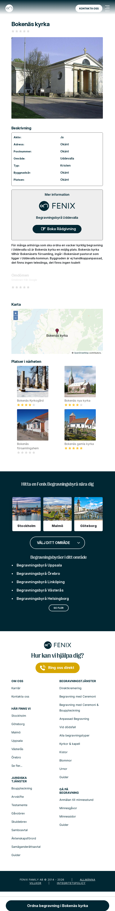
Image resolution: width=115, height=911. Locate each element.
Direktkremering (70, 688)
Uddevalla (67, 158)
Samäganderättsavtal (26, 846)
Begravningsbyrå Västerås (40, 590)
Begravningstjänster (77, 681)
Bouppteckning (21, 788)
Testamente (19, 805)
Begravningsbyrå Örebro (38, 573)
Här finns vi (21, 708)
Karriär (15, 688)
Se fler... (16, 765)
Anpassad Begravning (74, 719)
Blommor (65, 760)
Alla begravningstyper (74, 735)
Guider (63, 777)
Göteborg (18, 724)
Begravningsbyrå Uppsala (39, 565)
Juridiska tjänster (19, 779)
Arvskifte (17, 796)
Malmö (16, 732)
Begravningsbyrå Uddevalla (57, 217)
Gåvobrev (18, 813)
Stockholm (18, 715)
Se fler (59, 607)
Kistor (63, 752)
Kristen (65, 165)
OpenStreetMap (81, 353)
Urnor (63, 769)
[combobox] (57, 542)
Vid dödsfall (67, 727)
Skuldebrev (19, 821)
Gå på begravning (69, 791)
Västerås (17, 749)
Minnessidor (67, 816)
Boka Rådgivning (61, 229)
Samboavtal (19, 830)
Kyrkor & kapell (69, 744)
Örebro (16, 757)
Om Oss (17, 681)
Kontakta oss (89, 8)
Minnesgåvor (68, 808)
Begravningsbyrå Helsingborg (43, 598)
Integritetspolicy (71, 883)
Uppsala (17, 740)
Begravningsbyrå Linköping (41, 582)
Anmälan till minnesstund (76, 800)
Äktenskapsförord (23, 838)
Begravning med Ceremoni (77, 696)
